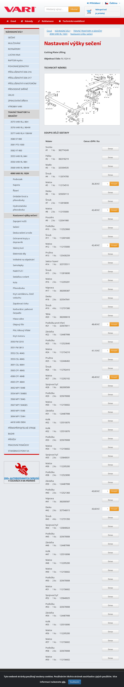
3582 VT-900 (16, 150)
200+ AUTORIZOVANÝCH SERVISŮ (21, 478)
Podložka (50, 226)
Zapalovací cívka (20, 303)
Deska (48, 191)
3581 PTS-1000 (17, 144)
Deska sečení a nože (22, 232)
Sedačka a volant (21, 276)
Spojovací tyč (52, 384)
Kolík (48, 419)
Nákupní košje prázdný (101, 11)
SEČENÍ (11, 37)
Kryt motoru (19, 335)
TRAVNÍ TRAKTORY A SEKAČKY (19, 114)
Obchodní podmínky (108, 675)
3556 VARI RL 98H (18, 161)
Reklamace (46, 21)
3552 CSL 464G (17, 353)
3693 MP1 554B (17, 410)
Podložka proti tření (55, 322)
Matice (49, 182)
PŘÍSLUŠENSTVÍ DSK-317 (19, 77)
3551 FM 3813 (17, 347)
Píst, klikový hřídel (21, 330)
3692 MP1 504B (17, 387)
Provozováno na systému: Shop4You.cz (23, 680)
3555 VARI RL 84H (18, 156)
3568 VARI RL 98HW (19, 167)
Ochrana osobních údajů (106, 680)
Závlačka (50, 331)
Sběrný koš (18, 248)
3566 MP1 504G (17, 399)
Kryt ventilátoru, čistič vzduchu (23, 295)
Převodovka (19, 288)
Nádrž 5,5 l (18, 270)
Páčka (48, 155)
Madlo (49, 164)
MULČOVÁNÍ (14, 43)
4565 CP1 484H (17, 381)
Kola (15, 282)
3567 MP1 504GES (18, 404)
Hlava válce (18, 318)
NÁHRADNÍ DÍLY (14, 31)
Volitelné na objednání (23, 259)
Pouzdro (50, 217)
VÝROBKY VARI (15, 106)
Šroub (48, 173)
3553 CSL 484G (17, 359)
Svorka (49, 147)
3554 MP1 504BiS (18, 393)
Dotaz (110, 148)
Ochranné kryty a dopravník (21, 240)
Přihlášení (93, 3)
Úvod (11, 21)
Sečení (16, 226)
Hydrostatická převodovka (19, 207)
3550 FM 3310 (17, 341)
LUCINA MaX (14, 54)
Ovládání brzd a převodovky (20, 198)
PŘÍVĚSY (12, 439)
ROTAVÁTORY (14, 49)
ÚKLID (11, 94)
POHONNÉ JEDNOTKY (18, 66)
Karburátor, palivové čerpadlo (23, 311)
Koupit (114, 183)
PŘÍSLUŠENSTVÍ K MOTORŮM (22, 83)
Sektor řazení (52, 261)
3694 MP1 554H (17, 416)
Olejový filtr (18, 324)
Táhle (48, 314)
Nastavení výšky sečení (25, 215)
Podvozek (17, 179)
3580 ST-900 (16, 138)
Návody (27, 21)
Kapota (16, 184)
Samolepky (18, 265)
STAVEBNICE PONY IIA (18, 450)
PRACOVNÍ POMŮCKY (18, 445)
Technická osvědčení (71, 21)
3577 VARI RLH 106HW (21, 133)
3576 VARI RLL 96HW (20, 127)
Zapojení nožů (19, 221)
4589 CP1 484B (17, 376)
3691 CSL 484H (17, 364)
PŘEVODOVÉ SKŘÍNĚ (18, 89)
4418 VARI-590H (18, 422)
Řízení (16, 190)
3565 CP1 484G (17, 370)
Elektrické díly (19, 253)
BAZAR (11, 433)
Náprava (50, 287)
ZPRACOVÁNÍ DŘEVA (18, 100)
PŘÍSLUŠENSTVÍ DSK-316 (19, 71)
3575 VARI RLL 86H (19, 121)
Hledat (74, 9)
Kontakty (73, 675)
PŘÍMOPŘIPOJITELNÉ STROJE (22, 427)
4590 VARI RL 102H (19, 173)
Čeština (112, 3)
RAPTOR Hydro (15, 60)
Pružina (49, 252)
